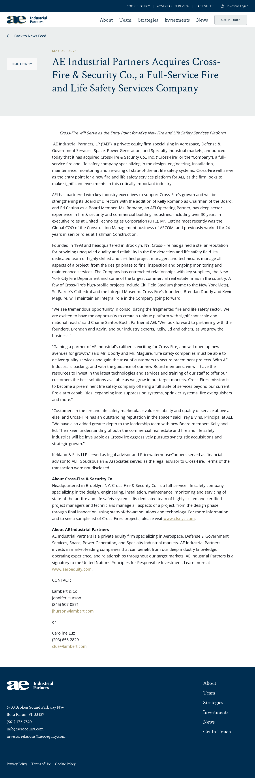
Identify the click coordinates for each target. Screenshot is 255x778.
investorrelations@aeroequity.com (36, 736)
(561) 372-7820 (19, 721)
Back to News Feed (26, 36)
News (202, 19)
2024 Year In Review (173, 6)
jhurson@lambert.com (73, 611)
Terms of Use (41, 764)
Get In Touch (230, 20)
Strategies (148, 19)
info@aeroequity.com (25, 729)
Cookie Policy (138, 6)
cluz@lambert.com (69, 646)
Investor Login (234, 6)
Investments (177, 19)
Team (125, 19)
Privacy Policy (17, 764)
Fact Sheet (205, 6)
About (106, 19)
